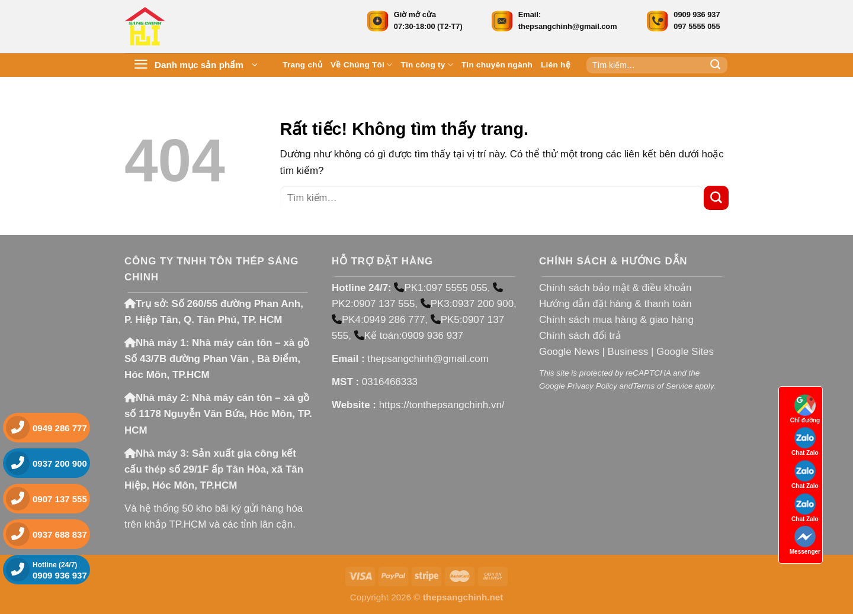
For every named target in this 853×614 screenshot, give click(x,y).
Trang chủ (302, 64)
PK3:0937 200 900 (467, 303)
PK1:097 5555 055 (440, 287)
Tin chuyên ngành (497, 64)
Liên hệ (555, 64)
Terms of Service (662, 386)
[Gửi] (715, 65)
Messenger (805, 540)
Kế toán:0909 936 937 (408, 335)
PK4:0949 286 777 (378, 319)
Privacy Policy (592, 386)
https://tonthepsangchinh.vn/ (442, 405)
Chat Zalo (805, 441)
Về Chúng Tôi (362, 64)
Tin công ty (427, 64)
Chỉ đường (805, 409)
